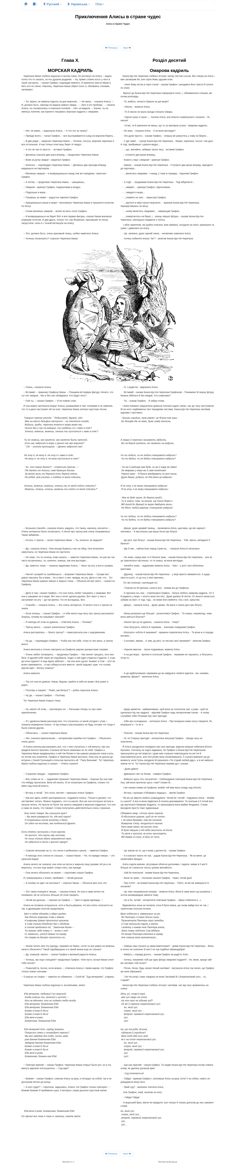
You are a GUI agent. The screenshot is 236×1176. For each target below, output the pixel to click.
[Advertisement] (118, 33)
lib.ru (72, 1162)
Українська (78, 3)
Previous (111, 47)
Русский (52, 3)
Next (127, 47)
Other (99, 3)
